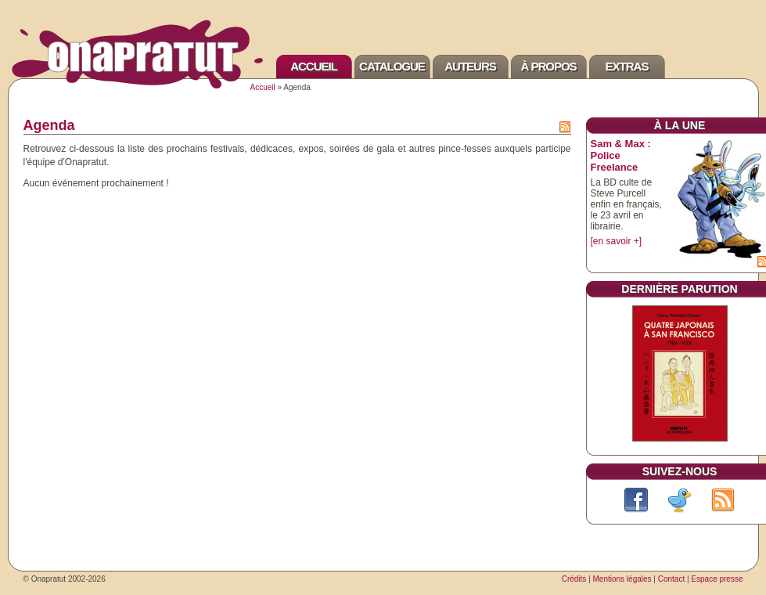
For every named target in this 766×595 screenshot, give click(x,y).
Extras (627, 66)
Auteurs (470, 66)
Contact (671, 579)
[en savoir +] (616, 241)
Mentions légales (622, 579)
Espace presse (717, 579)
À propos (548, 66)
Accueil (313, 66)
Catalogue (392, 66)
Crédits (574, 579)
